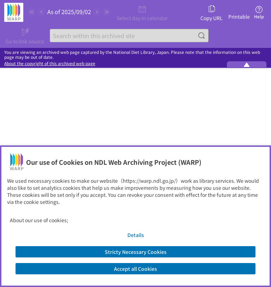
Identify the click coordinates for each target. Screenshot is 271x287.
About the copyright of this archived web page (49, 63)
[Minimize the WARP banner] (247, 64)
